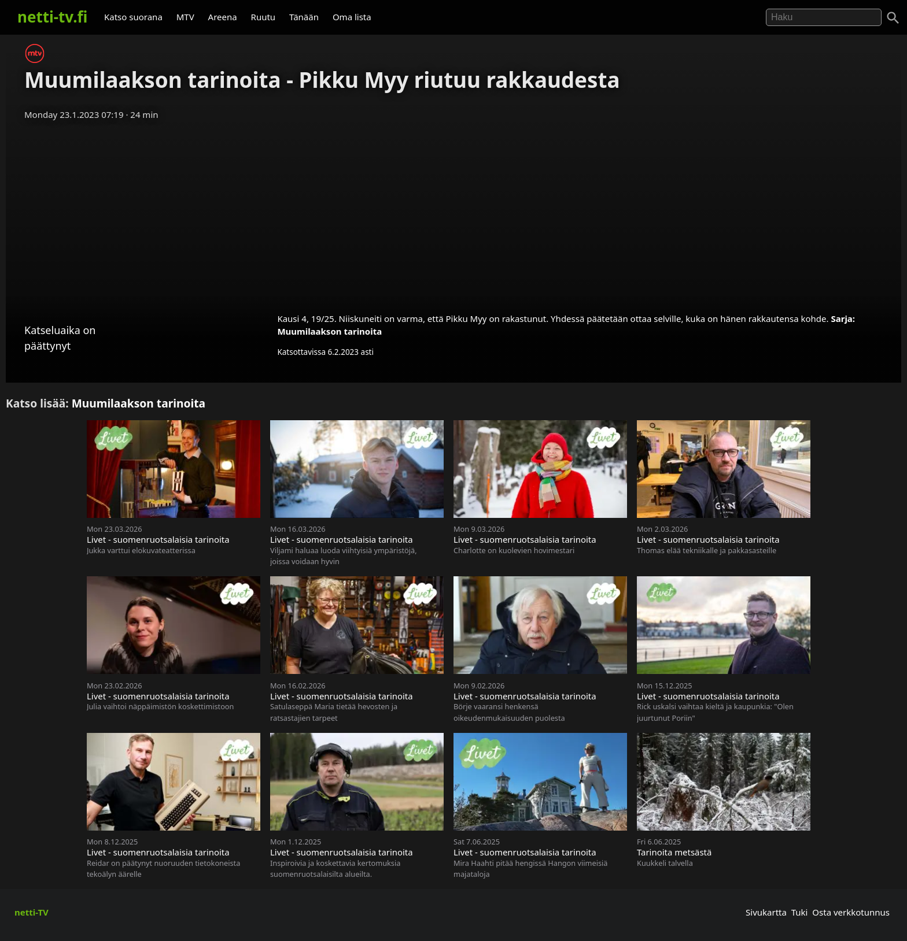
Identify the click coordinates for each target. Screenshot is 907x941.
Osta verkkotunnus (851, 912)
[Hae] (824, 17)
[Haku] (893, 18)
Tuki (799, 912)
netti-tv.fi (52, 16)
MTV (185, 17)
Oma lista (352, 17)
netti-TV (31, 912)
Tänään (304, 17)
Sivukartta (766, 912)
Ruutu (263, 17)
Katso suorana (133, 17)
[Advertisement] (453, 213)
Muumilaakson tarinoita (329, 331)
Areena (222, 17)
